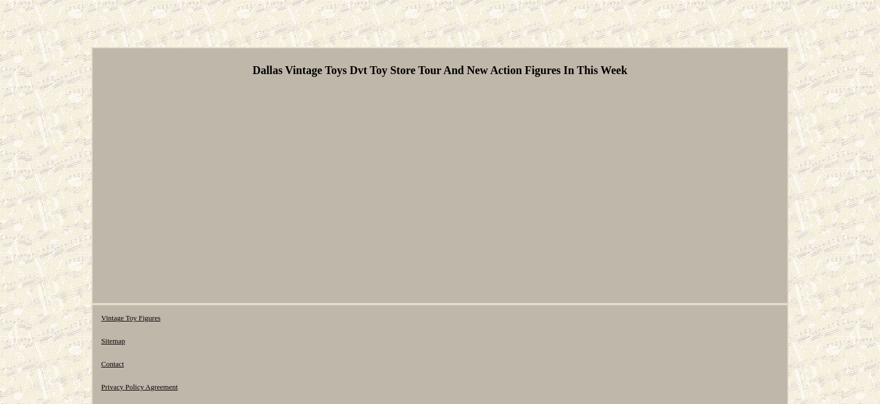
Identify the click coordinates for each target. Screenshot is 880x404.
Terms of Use (355, 318)
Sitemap (185, 318)
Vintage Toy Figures (131, 318)
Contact (221, 318)
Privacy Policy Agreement (284, 318)
